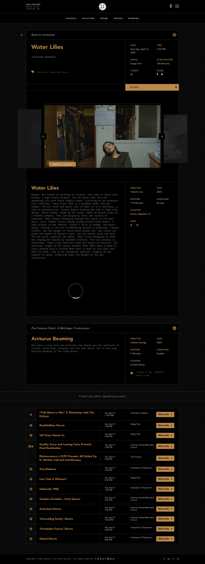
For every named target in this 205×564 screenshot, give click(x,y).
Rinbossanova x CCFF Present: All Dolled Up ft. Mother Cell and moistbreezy (68, 458)
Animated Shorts (50, 509)
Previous (43, 136)
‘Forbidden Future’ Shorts (56, 529)
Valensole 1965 (49, 489)
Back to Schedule (43, 35)
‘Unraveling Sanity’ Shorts (56, 519)
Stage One (136, 63)
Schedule (71, 18)
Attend (104, 18)
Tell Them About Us (52, 435)
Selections (88, 18)
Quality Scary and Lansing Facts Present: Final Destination (65, 446)
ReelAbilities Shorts (52, 425)
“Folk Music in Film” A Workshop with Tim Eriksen (66, 414)
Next (161, 136)
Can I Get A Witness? (53, 479)
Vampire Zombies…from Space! (59, 499)
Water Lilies (45, 188)
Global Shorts (48, 539)
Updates (118, 18)
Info (163, 414)
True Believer (47, 469)
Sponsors (133, 18)
